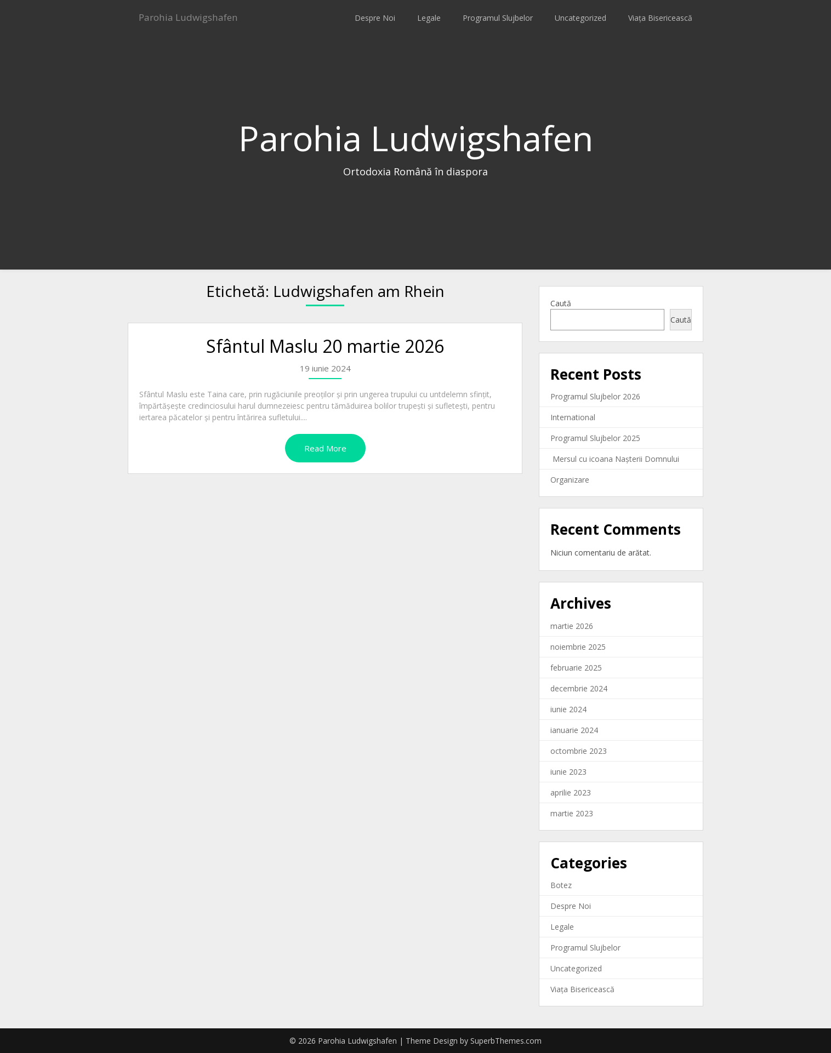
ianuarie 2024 (574, 730)
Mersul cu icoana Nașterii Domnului (614, 459)
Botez (561, 885)
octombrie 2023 (578, 751)
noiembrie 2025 (578, 647)
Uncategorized (580, 18)
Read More (325, 448)
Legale (429, 18)
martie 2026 (571, 626)
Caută (560, 303)
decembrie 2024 (578, 688)
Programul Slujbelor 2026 (595, 396)
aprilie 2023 (570, 792)
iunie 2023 (568, 771)
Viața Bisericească (660, 18)
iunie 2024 (568, 709)
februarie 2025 (576, 667)
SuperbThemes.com (506, 1040)
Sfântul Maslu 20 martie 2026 (325, 346)
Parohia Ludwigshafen (197, 17)
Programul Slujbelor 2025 (595, 438)
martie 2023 (571, 813)
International (572, 417)
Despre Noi (375, 18)
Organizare (569, 479)
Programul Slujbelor (498, 18)
